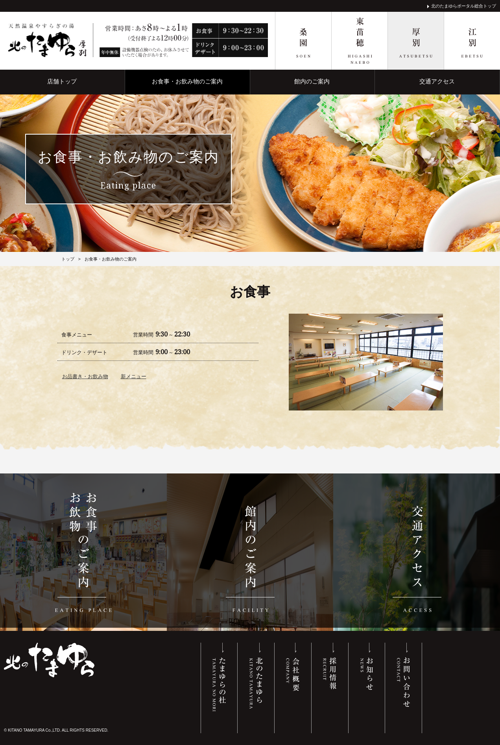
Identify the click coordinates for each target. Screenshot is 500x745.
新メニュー (133, 376)
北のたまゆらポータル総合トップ (463, 6)
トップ (67, 258)
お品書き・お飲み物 (85, 376)
